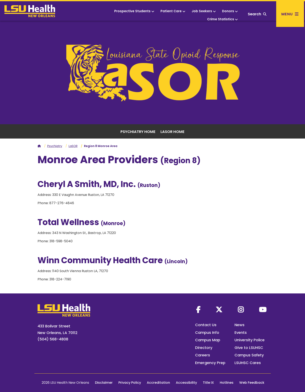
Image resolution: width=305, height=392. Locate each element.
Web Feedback (251, 382)
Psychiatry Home (138, 131)
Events (241, 332)
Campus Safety (249, 355)
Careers (202, 355)
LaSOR (73, 146)
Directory (203, 347)
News (239, 324)
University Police (250, 340)
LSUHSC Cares (248, 362)
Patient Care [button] (172, 11)
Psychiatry (54, 146)
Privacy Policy (129, 382)
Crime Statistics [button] (222, 19)
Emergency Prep (210, 362)
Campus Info (207, 332)
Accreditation (158, 382)
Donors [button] (230, 11)
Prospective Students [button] (134, 11)
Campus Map (207, 340)
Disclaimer (104, 382)
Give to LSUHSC (249, 347)
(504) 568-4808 (53, 339)
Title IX (208, 382)
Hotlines (226, 382)
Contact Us (205, 324)
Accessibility (186, 382)
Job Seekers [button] (204, 11)
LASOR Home (172, 131)
